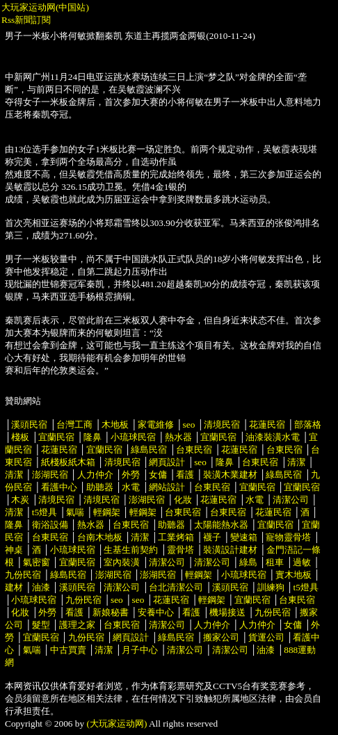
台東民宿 (194, 449)
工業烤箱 (176, 537)
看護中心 (59, 487)
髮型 (41, 625)
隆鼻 (92, 437)
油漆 (41, 587)
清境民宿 (222, 424)
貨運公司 (266, 637)
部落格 (307, 424)
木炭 (20, 499)
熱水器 (178, 437)
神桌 (14, 549)
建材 (14, 587)
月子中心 (140, 650)
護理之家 (77, 625)
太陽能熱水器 (221, 524)
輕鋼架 (106, 512)
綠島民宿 (149, 449)
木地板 (115, 424)
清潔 (296, 462)
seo (189, 424)
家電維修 (156, 424)
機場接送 (227, 612)
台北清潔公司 (176, 587)
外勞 (131, 474)
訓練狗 (270, 587)
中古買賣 (68, 650)
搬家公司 (221, 637)
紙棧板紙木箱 (68, 462)
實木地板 (293, 575)
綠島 (248, 562)
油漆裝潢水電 (273, 437)
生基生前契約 (132, 549)
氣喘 (75, 512)
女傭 (158, 474)
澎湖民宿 (50, 474)
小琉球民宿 (133, 437)
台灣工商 (74, 424)
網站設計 (167, 487)
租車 (275, 562)
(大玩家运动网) (117, 723)
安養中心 (156, 612)
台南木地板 (99, 537)
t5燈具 (44, 512)
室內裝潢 (122, 562)
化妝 (183, 499)
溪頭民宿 (29, 424)
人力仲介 (95, 474)
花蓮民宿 (267, 424)
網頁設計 (167, 462)
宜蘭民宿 (56, 437)
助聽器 (99, 487)
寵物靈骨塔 (288, 537)
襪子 (212, 537)
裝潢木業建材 (230, 474)
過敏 (302, 562)
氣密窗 (36, 562)
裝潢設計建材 (230, 549)
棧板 (20, 437)
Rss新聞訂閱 (26, 20)
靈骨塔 (180, 549)
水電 (131, 487)
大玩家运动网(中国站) (45, 7)
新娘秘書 (110, 612)
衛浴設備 (50, 524)
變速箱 (243, 537)
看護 (185, 474)
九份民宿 (23, 575)
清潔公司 (291, 499)
